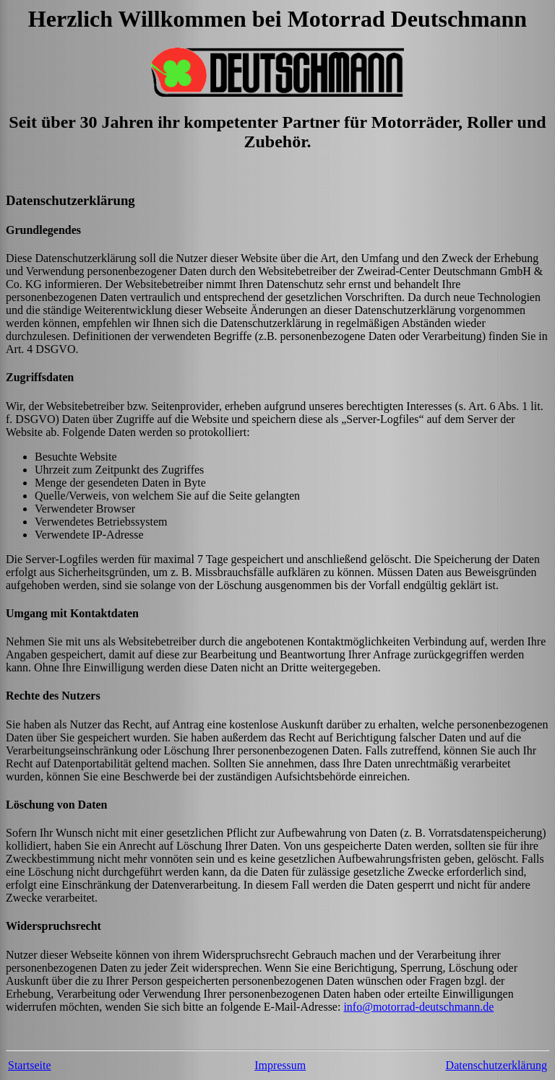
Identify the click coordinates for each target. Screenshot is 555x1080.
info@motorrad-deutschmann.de (418, 1007)
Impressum (280, 1065)
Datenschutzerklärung (496, 1065)
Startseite (29, 1065)
